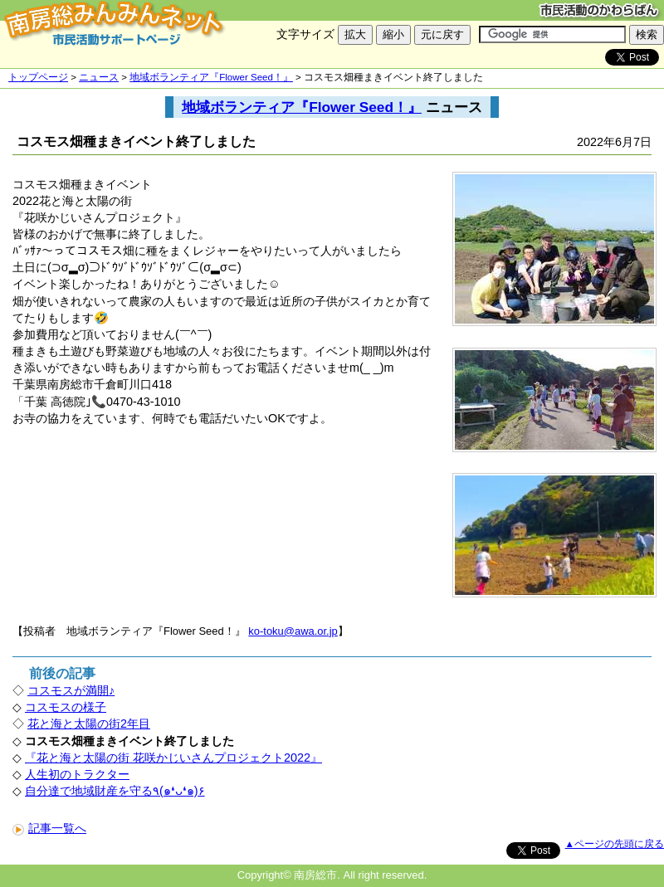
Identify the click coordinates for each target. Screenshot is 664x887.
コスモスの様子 (65, 707)
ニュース (99, 77)
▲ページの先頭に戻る (614, 844)
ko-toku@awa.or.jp (292, 631)
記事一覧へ (49, 828)
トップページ (38, 77)
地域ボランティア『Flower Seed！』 (211, 77)
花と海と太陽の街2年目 (88, 723)
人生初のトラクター (77, 774)
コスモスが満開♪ (71, 690)
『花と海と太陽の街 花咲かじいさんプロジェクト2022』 (173, 757)
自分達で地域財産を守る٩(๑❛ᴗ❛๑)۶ (115, 790)
